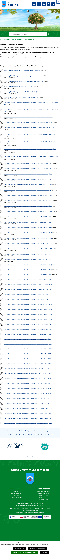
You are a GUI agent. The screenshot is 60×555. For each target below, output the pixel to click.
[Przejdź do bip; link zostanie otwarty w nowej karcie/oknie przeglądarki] (39, 4)
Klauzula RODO (19, 548)
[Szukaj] (49, 34)
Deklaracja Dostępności (25, 433)
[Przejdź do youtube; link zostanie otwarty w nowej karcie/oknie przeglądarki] (53, 4)
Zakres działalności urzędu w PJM (43, 433)
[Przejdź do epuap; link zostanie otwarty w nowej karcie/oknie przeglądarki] (44, 4)
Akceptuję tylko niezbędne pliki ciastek (24, 552)
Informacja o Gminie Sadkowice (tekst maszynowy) (40, 437)
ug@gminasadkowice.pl (32, 510)
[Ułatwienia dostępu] (34, 4)
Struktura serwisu (12, 433)
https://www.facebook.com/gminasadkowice (32, 512)
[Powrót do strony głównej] (5, 39)
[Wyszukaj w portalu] (28, 34)
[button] (27, 460)
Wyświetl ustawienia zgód (37, 548)
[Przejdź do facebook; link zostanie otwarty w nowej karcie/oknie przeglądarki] (48, 4)
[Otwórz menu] (58, 2)
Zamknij (44, 552)
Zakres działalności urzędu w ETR (15, 437)
